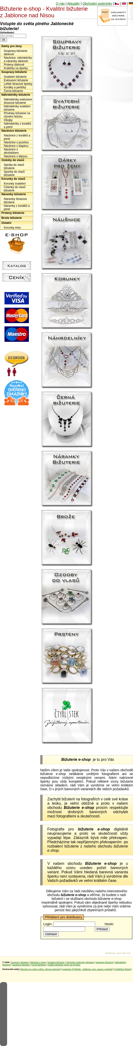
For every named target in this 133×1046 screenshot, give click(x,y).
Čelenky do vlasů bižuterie (14, 188)
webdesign (110, 953)
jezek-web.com (123, 953)
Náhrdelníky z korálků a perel (17, 125)
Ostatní (6, 223)
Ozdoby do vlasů (12, 160)
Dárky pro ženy (11, 46)
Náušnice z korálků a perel (17, 137)
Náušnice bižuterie (14, 130)
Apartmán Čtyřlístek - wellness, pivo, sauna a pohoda (87, 969)
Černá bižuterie (13, 91)
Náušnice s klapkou (16, 146)
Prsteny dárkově (14, 64)
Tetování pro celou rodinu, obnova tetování (40, 969)
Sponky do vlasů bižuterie (14, 173)
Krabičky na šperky (16, 68)
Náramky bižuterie (13, 194)
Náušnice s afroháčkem (11, 151)
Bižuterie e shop (38, 962)
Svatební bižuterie (15, 76)
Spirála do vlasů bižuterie (14, 166)
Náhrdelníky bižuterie (15, 94)
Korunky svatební (15, 183)
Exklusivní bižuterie (16, 80)
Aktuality (73, 3)
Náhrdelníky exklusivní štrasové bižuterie (18, 101)
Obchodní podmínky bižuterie (80, 962)
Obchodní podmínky (97, 3)
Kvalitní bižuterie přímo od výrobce (64, 965)
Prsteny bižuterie (12, 213)
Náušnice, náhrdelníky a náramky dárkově (18, 59)
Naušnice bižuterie (104, 962)
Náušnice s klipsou (15, 156)
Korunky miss (12, 227)
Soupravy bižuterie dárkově (15, 52)
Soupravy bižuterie (14, 72)
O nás (60, 3)
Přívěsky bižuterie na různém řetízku (17, 115)
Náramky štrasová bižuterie (15, 200)
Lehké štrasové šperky (18, 84)
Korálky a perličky (15, 87)
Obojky (8, 120)
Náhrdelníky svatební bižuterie (17, 108)
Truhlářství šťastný (123, 969)
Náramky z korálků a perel (17, 207)
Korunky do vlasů (13, 178)
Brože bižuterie (11, 218)
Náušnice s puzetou (16, 142)
